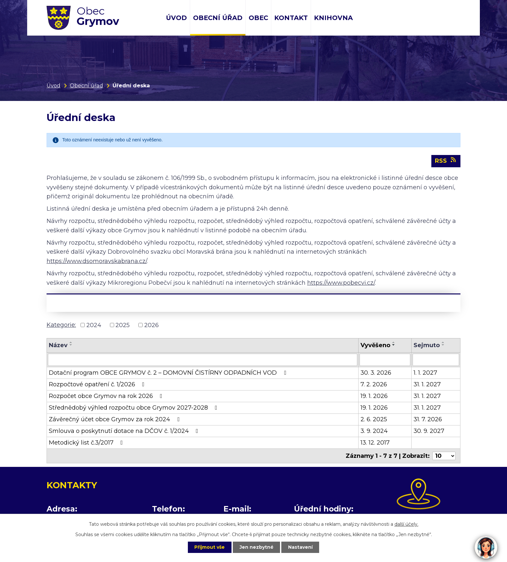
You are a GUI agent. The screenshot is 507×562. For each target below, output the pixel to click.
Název (58, 345)
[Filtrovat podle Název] (202, 360)
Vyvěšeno (375, 345)
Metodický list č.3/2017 (87, 442)
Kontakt (291, 18)
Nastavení (300, 547)
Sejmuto (427, 345)
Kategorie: (61, 324)
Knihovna (333, 18)
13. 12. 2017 (375, 442)
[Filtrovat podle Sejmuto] (436, 360)
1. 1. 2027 (425, 373)
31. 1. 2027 (427, 384)
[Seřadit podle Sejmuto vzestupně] (443, 342)
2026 (151, 325)
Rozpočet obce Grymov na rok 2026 (107, 396)
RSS (446, 161)
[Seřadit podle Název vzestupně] (71, 342)
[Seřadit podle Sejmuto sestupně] (443, 345)
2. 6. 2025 (374, 419)
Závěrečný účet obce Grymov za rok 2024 (115, 419)
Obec (258, 18)
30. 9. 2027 (429, 431)
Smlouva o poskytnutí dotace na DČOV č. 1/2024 (125, 431)
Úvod (176, 18)
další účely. (406, 524)
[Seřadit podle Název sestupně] (71, 345)
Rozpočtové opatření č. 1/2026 (98, 384)
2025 (122, 325)
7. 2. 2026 (374, 384)
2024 (93, 325)
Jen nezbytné (257, 547)
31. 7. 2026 (428, 419)
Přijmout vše (209, 547)
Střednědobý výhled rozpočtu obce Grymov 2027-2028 (134, 408)
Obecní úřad (218, 18)
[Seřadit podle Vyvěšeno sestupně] (393, 345)
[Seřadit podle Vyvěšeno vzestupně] (393, 342)
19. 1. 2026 (374, 396)
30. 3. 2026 (376, 373)
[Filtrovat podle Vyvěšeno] (385, 360)
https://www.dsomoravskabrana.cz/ (97, 261)
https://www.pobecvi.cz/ (341, 282)
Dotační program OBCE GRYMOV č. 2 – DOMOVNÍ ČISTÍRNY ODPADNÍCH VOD (169, 373)
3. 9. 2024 (374, 431)
